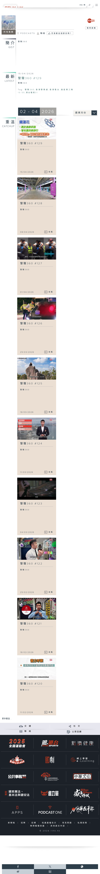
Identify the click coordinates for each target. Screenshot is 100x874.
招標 (34, 823)
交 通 (27, 726)
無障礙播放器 (38, 826)
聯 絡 (27, 731)
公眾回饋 (77, 732)
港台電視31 (32, 93)
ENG (81, 5)
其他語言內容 (58, 826)
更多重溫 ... (7, 719)
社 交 (76, 726)
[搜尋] (89, 4)
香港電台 (54, 90)
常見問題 (67, 823)
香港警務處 (42, 90)
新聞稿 (12, 823)
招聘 (24, 823)
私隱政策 (83, 823)
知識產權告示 (50, 823)
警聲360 (30, 90)
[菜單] (96, 4)
